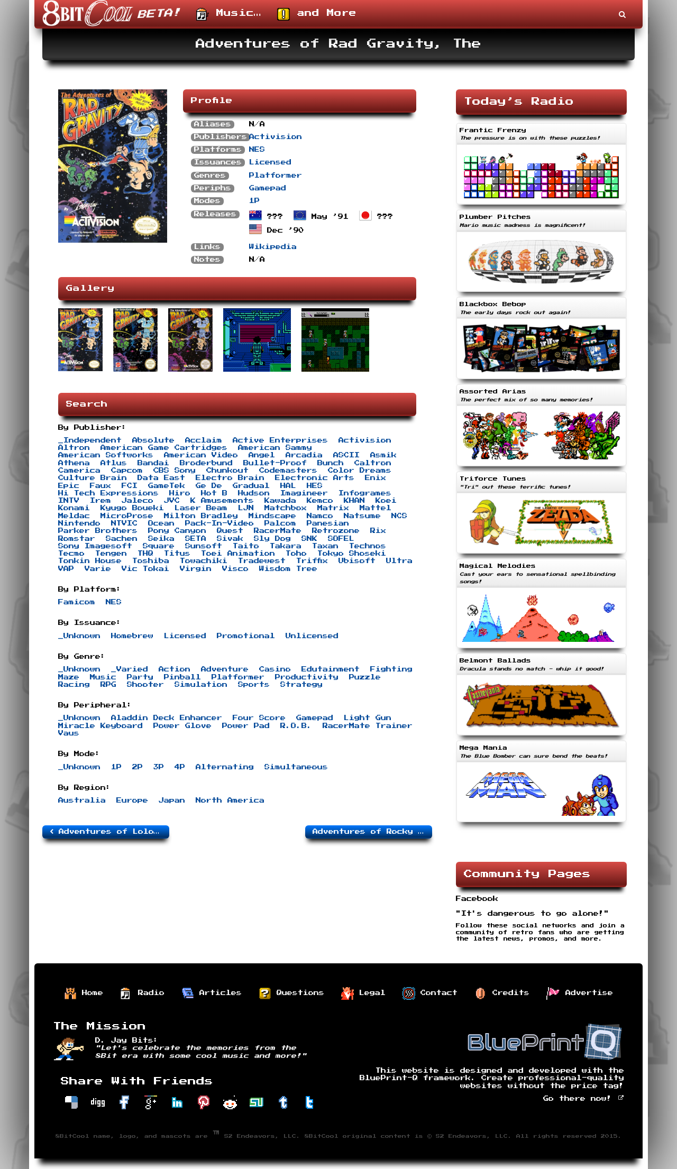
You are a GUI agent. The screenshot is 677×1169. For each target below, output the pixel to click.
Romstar (76, 538)
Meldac (74, 516)
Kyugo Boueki (132, 508)
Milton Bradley (201, 516)
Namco (320, 516)
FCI (130, 486)
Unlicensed (312, 636)
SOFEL (341, 538)
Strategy (301, 684)
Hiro (179, 493)
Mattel (375, 508)
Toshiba (150, 561)
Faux (100, 486)
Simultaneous (296, 767)
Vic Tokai (145, 569)
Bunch (330, 463)
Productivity (306, 677)
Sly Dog (272, 538)
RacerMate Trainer (368, 726)
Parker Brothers (98, 530)
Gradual (251, 486)
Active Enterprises (280, 440)
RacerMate (277, 530)
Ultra (399, 561)
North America (230, 800)
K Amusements (222, 500)
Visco (235, 569)
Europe (132, 800)
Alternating (225, 767)
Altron (74, 447)
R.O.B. (296, 726)
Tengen (111, 553)
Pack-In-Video (219, 523)
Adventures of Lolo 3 (107, 832)
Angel (262, 455)
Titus (177, 553)
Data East (161, 478)
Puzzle (365, 677)
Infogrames (364, 493)
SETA (195, 538)
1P (254, 201)
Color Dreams (359, 470)
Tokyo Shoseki (351, 553)
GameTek (166, 486)
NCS (399, 516)
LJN (246, 508)
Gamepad (267, 188)
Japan (172, 800)
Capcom (127, 470)
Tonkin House (90, 561)
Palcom (280, 523)
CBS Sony (174, 470)
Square (159, 546)
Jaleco (137, 500)
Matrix (333, 508)
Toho (296, 553)
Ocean (161, 523)
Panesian (328, 523)
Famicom (76, 602)
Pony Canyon (177, 530)
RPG (108, 684)
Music (103, 677)
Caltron (372, 463)
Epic (68, 486)
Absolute (153, 440)
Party (140, 677)
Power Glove (182, 726)
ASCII (346, 455)
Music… (228, 14)
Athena (74, 463)
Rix (378, 530)
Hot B (214, 493)
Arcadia (304, 455)
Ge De (209, 486)
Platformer (275, 175)
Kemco (320, 500)
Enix (375, 478)
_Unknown (79, 636)
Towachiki (203, 561)
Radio (142, 993)
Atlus (113, 463)
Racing (74, 684)
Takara (285, 546)
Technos (367, 546)
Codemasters (288, 470)
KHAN (354, 500)
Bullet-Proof (275, 463)
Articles (211, 993)
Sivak (230, 538)
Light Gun (367, 718)
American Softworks (105, 455)
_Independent (90, 440)
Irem (100, 500)
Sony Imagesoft (95, 546)
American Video (201, 455)
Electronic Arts (314, 478)
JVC (172, 500)
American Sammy (275, 447)
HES (315, 486)
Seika (161, 538)
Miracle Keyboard (100, 726)
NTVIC (124, 523)
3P (158, 767)
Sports (254, 684)
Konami (74, 508)
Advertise (579, 993)
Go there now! (583, 1098)
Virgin (196, 569)
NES (257, 149)
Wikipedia (273, 247)
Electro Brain (230, 478)
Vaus (68, 733)
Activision (275, 137)
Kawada (280, 500)
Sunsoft (203, 546)
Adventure (225, 669)
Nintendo (79, 523)
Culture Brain (92, 478)
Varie (98, 569)
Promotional (246, 636)
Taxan (325, 546)
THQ (145, 553)
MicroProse (126, 516)
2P (137, 767)
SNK (309, 538)
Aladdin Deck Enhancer (166, 718)
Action (174, 669)
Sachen (122, 538)
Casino (275, 669)
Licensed (270, 162)
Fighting (391, 669)
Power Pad (246, 726)
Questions (291, 993)
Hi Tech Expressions (108, 493)
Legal (363, 993)
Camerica (79, 470)
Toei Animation (238, 553)
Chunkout (227, 470)
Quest (230, 530)
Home (83, 993)
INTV (68, 500)
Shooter (145, 684)
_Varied (129, 669)
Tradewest (262, 561)
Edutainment (330, 669)
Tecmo (71, 553)
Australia (82, 800)
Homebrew (132, 636)
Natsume (362, 516)
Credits (501, 993)
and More (316, 14)
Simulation (201, 684)
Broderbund (206, 463)
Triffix (312, 561)
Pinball (182, 677)
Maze (68, 677)
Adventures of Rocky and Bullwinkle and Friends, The (372, 832)
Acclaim (203, 440)
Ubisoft (357, 561)
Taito (246, 546)
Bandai (153, 463)
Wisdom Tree (288, 569)
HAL (288, 486)
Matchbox (285, 508)
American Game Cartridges (163, 447)
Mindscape (272, 516)
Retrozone (336, 530)
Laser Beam (201, 508)
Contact (430, 993)
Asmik (383, 455)
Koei (386, 500)
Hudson (254, 493)
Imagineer (304, 493)
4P (180, 767)
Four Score (259, 718)
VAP (66, 569)
